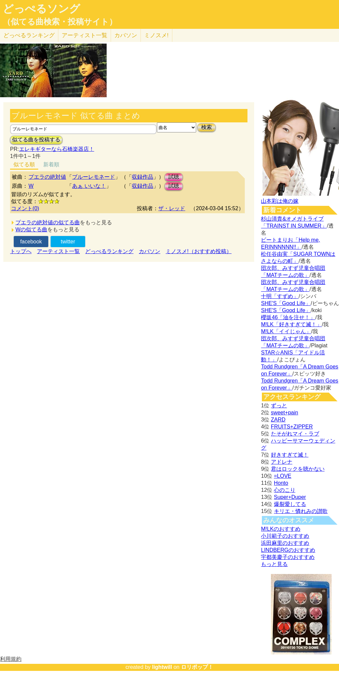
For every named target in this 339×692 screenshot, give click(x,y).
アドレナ (281, 462)
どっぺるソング (41, 9)
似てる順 (24, 164)
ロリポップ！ (197, 667)
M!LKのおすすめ (280, 529)
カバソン (125, 35)
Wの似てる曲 (31, 229)
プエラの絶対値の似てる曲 (47, 222)
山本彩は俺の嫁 (279, 201)
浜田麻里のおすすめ (285, 543)
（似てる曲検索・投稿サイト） (60, 21)
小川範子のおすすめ (285, 536)
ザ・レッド (171, 208)
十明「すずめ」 (279, 296)
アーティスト (84, 35)
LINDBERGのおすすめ (288, 550)
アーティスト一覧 (58, 251)
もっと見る (274, 564)
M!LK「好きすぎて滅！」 (291, 324)
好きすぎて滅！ (289, 455)
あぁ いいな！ (89, 186)
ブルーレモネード (93, 177)
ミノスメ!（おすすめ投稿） (198, 251)
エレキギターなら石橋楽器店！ (56, 149)
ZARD (278, 419)
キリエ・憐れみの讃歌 (301, 511)
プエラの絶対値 (47, 177)
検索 (206, 127)
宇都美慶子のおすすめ (288, 557)
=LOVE (282, 476)
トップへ (21, 251)
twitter (68, 241)
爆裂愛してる (290, 504)
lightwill (162, 667)
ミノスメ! (156, 35)
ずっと (279, 405)
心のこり (284, 490)
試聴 (173, 177)
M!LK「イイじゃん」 (286, 331)
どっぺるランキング (109, 251)
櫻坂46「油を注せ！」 (288, 317)
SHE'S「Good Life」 (285, 303)
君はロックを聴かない (298, 469)
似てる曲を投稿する (36, 139)
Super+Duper (290, 497)
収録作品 (142, 177)
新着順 (51, 164)
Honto (281, 483)
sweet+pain (284, 412)
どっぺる (29, 35)
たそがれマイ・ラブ (295, 434)
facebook (31, 241)
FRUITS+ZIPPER (292, 426)
